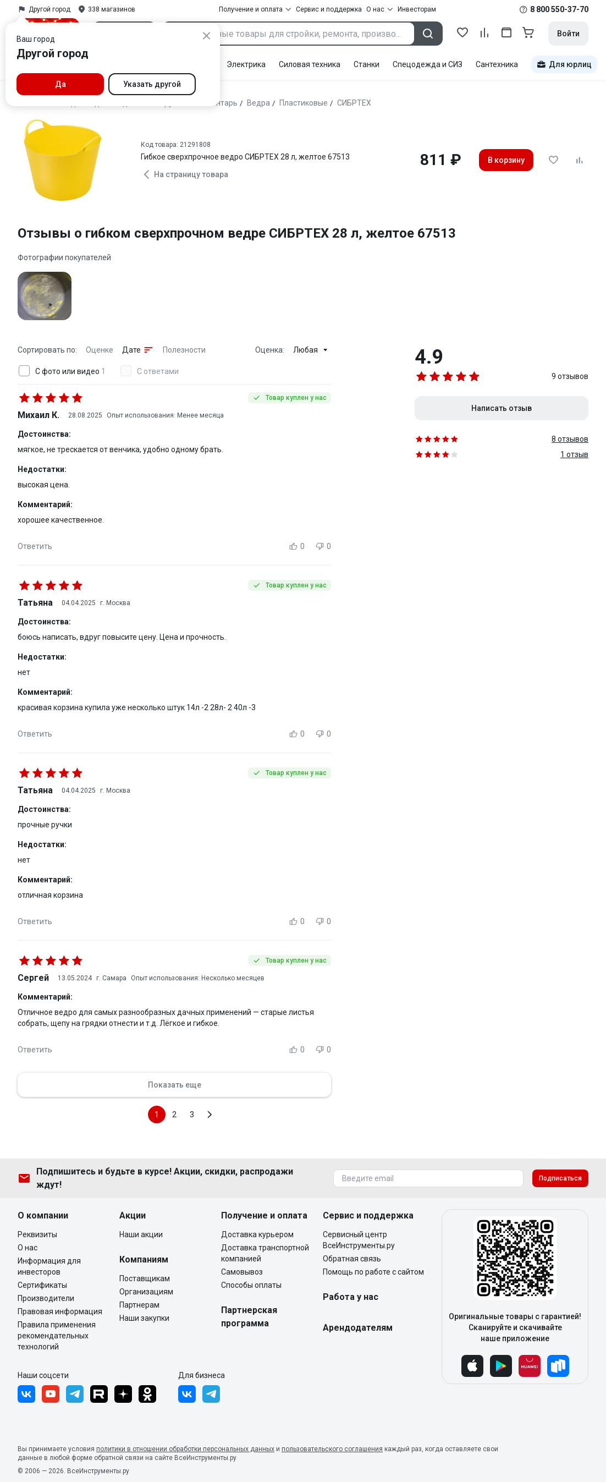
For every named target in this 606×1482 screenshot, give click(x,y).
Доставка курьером (257, 1234)
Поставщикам (144, 1278)
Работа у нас (350, 1297)
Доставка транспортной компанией (265, 1253)
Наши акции (141, 1234)
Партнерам (139, 1304)
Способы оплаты (251, 1285)
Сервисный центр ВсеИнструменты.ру (359, 1240)
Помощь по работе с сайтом (373, 1271)
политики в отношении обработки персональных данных (185, 1449)
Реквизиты (37, 1234)
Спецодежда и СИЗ (427, 64)
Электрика (246, 64)
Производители (46, 1298)
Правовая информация (60, 1311)
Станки (366, 64)
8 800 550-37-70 (559, 9)
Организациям (146, 1291)
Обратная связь (352, 1258)
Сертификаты (42, 1285)
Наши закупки (144, 1318)
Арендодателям (358, 1327)
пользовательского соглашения (332, 1449)
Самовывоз (242, 1271)
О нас (27, 1247)
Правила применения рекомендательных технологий (57, 1335)
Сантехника (497, 64)
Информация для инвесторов (49, 1266)
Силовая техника (309, 64)
